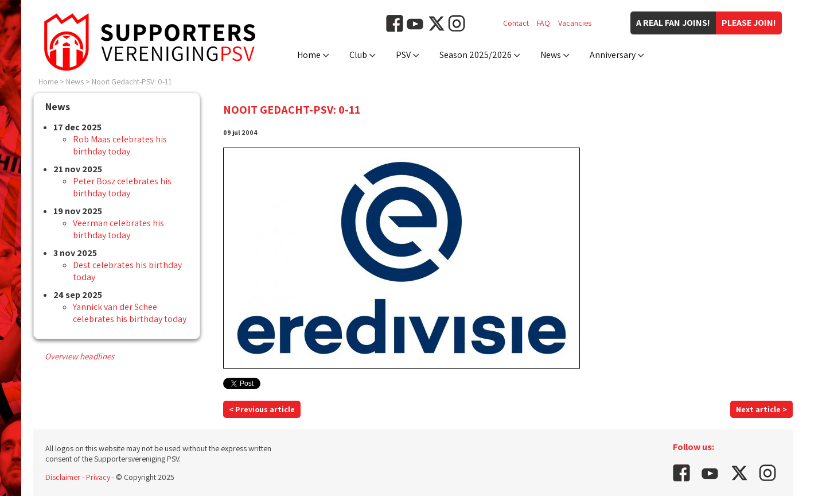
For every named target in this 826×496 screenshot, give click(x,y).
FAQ (543, 23)
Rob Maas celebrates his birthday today (120, 145)
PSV (403, 55)
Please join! (749, 23)
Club (358, 55)
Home (309, 55)
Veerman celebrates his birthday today (118, 229)
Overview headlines (79, 356)
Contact (516, 23)
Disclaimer (62, 477)
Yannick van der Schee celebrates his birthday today (129, 313)
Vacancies (574, 23)
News (550, 55)
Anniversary (613, 55)
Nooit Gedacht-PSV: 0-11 (132, 81)
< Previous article (262, 409)
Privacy (98, 477)
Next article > (761, 409)
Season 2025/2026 (475, 55)
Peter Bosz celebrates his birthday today (122, 187)
